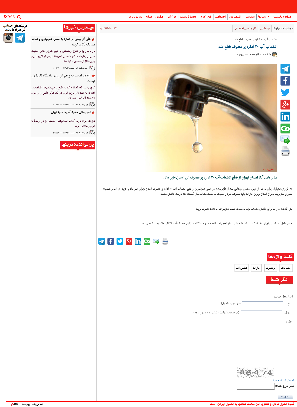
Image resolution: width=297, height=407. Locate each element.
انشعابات (286, 268)
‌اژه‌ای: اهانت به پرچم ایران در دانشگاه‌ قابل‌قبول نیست (63, 78)
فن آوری (206, 17)
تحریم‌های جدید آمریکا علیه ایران (71, 112)
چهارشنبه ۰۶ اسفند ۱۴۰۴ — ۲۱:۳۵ (70, 68)
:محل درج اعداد (284, 386)
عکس (159, 17)
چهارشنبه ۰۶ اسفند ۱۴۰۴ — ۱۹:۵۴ (70, 133)
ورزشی (172, 17)
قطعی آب (241, 268)
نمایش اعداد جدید (283, 380)
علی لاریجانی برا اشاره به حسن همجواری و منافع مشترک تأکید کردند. (63, 42)
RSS (15, 404)
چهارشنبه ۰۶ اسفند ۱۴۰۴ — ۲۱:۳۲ (70, 105)
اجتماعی (220, 17)
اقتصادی (235, 17)
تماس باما (37, 404)
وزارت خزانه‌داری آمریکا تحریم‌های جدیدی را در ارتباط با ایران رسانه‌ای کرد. (63, 123)
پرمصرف (271, 268)
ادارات (256, 268)
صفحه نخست (282, 17)
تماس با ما (135, 17)
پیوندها (25, 404)
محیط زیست (188, 17)
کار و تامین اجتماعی (245, 28)
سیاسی (250, 17)
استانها (264, 17)
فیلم (149, 17)
